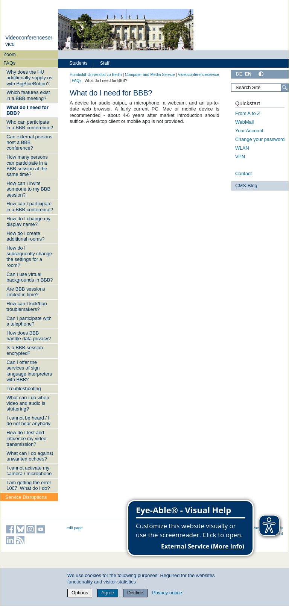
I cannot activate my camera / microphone (29, 470)
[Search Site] (260, 87)
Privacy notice (167, 592)
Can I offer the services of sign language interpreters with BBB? (29, 370)
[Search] (285, 87)
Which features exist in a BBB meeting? (28, 95)
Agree (107, 592)
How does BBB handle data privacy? (28, 335)
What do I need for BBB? (27, 110)
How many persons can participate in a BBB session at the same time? (27, 165)
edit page (74, 528)
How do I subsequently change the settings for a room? (29, 256)
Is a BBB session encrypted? (24, 350)
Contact (243, 173)
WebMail (244, 122)
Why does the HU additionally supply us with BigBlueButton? (29, 77)
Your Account (249, 130)
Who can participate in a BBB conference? (29, 124)
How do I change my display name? (28, 221)
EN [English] (248, 74)
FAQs (9, 63)
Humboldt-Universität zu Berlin (96, 75)
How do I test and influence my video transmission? (26, 438)
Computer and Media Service (150, 75)
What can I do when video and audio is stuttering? (27, 403)
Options (79, 592)
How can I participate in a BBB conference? (29, 206)
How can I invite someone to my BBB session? (28, 189)
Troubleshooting (23, 388)
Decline (135, 592)
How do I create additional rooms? (25, 236)
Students (78, 63)
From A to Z (247, 113)
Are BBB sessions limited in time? (25, 291)
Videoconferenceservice (198, 75)
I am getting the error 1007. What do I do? (28, 485)
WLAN (242, 148)
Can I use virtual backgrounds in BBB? (29, 277)
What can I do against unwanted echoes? (29, 456)
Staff (105, 63)
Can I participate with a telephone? (29, 321)
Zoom (9, 54)
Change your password (260, 139)
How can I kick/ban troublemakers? (26, 306)
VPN (240, 156)
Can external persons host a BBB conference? (29, 142)
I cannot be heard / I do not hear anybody (28, 420)
